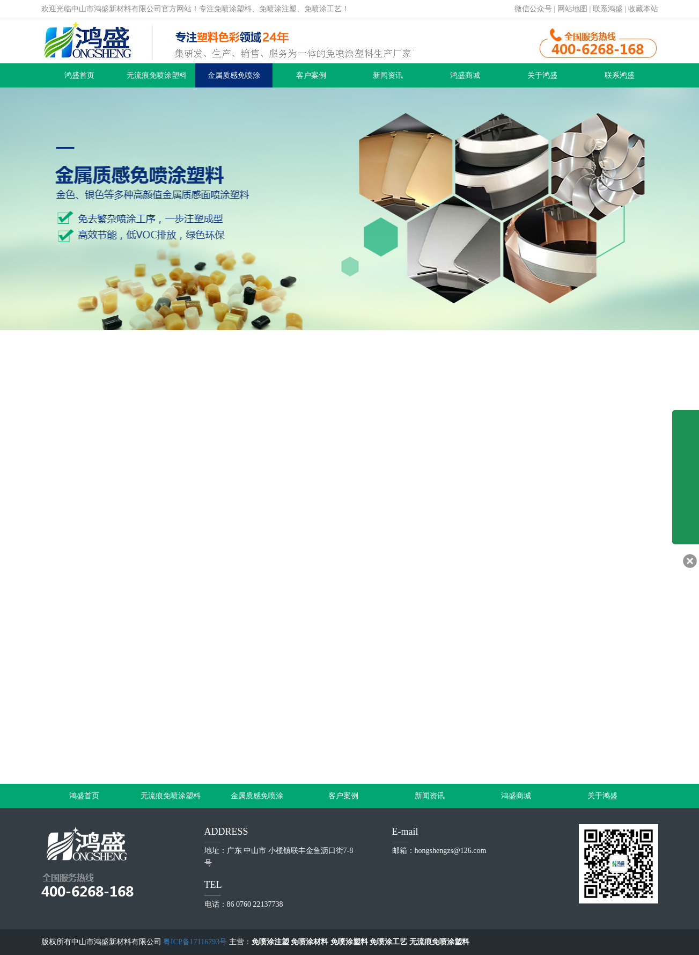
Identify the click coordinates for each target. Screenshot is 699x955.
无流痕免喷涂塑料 (157, 75)
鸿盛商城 (465, 75)
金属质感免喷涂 (234, 75)
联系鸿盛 (608, 9)
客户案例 (311, 75)
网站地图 (572, 9)
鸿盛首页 (79, 75)
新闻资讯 (388, 75)
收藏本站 (643, 9)
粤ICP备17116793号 (195, 942)
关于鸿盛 (542, 75)
